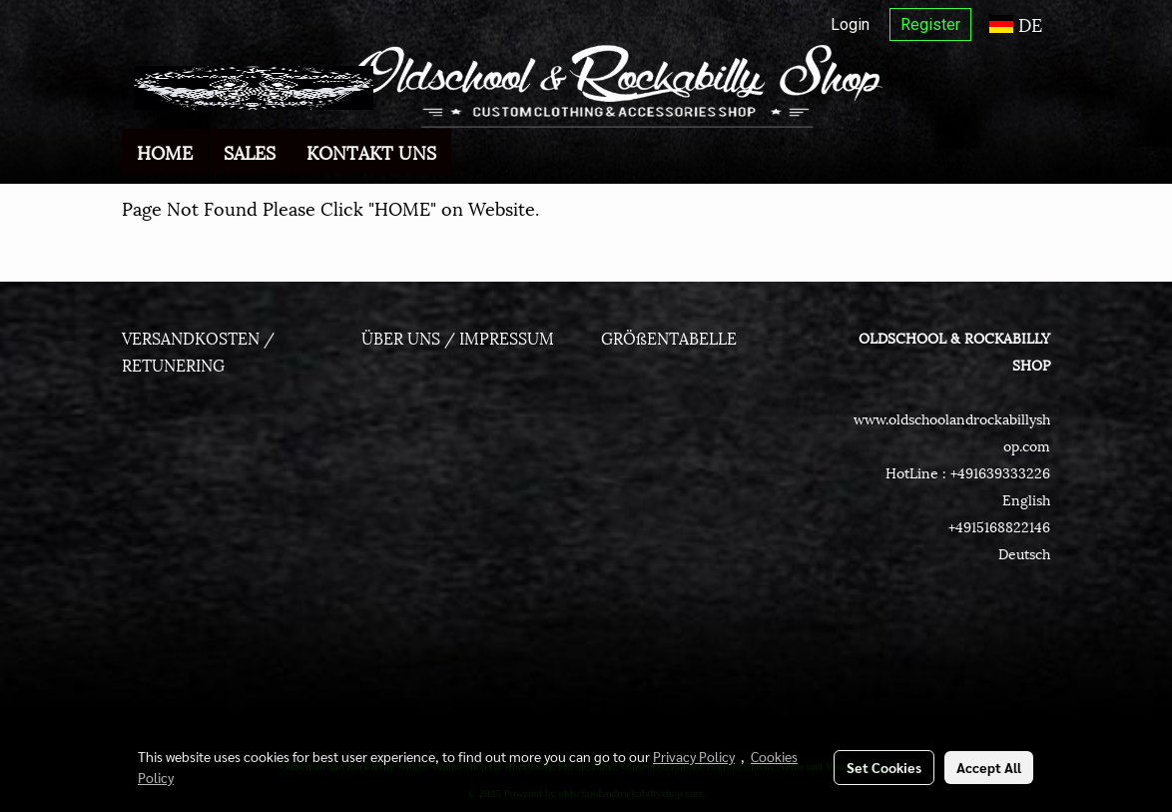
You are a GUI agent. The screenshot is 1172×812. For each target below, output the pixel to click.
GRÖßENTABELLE (669, 337)
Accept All (988, 767)
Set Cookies (884, 767)
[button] (469, 152)
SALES (250, 151)
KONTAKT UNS (371, 151)
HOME (165, 151)
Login (850, 24)
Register (930, 24)
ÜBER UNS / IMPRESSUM (457, 337)
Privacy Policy (694, 756)
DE (1015, 23)
